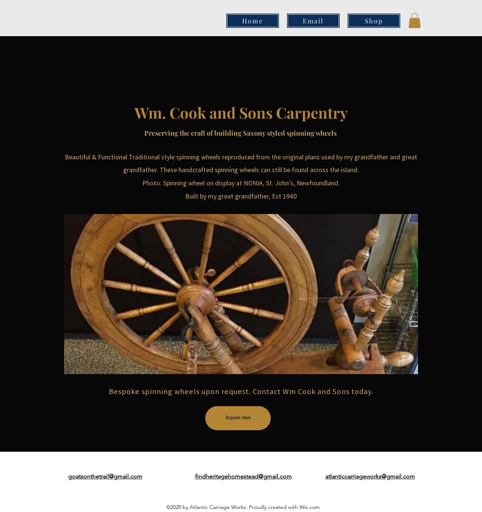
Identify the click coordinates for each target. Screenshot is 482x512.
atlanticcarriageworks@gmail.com (370, 476)
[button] (414, 20)
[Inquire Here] (238, 418)
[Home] (252, 20)
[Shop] (374, 20)
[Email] (313, 20)
